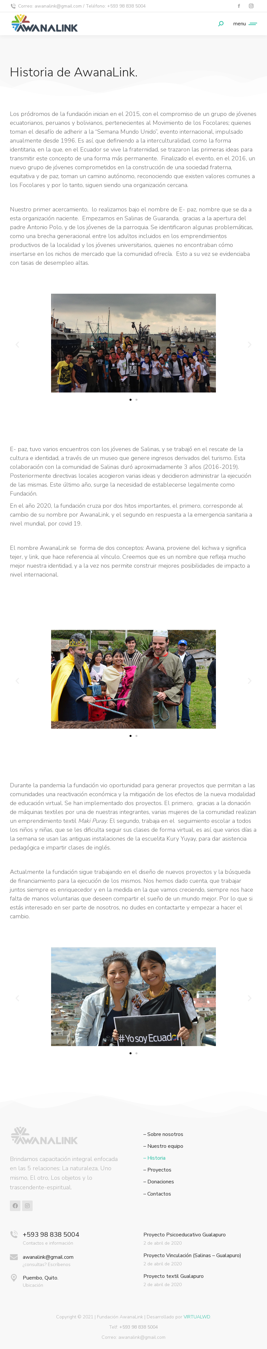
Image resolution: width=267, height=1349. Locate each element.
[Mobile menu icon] (243, 23)
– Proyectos (157, 1170)
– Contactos (157, 1194)
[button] (17, 344)
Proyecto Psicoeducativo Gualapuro (184, 1234)
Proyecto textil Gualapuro (173, 1276)
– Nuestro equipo (163, 1146)
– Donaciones (158, 1182)
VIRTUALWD (197, 1317)
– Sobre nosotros (163, 1134)
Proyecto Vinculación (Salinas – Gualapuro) (192, 1255)
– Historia (154, 1158)
